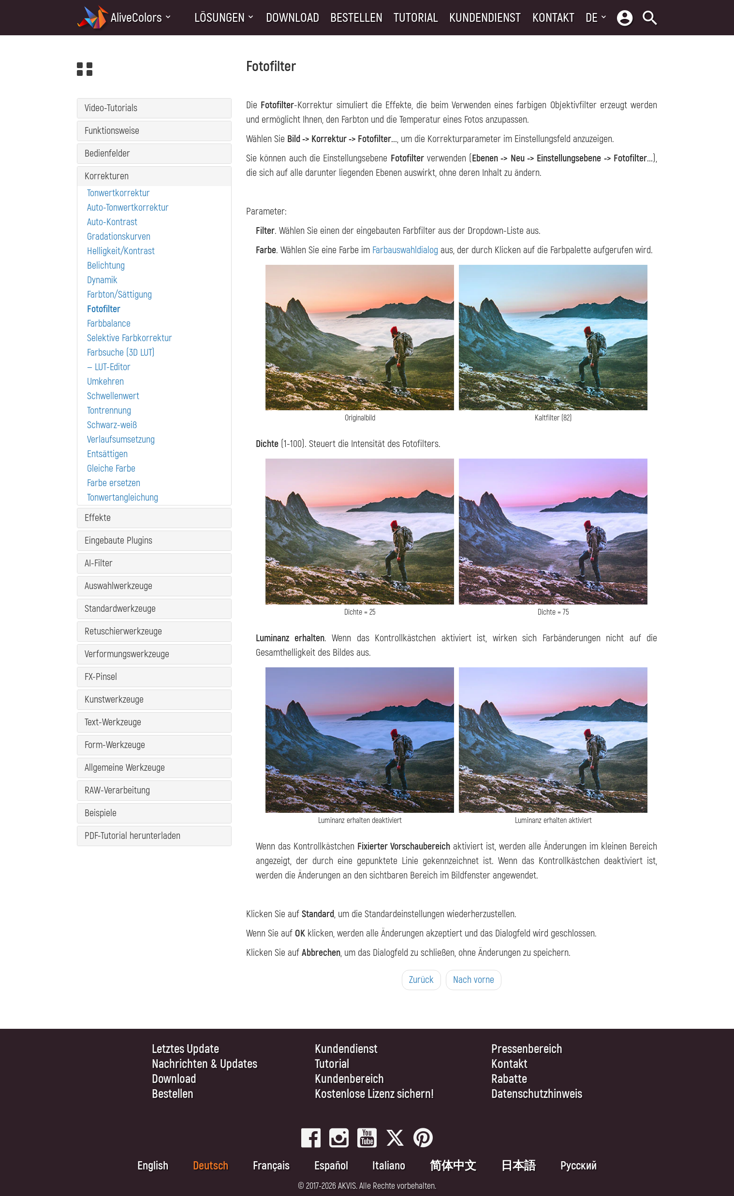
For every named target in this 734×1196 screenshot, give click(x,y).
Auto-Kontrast (112, 222)
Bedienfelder (107, 153)
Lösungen (219, 18)
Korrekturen (107, 176)
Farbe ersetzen (113, 483)
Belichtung (106, 265)
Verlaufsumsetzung (121, 439)
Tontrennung (109, 410)
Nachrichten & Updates (204, 1064)
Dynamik (102, 280)
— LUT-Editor (109, 367)
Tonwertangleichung (122, 497)
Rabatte (509, 1079)
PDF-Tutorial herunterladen (132, 836)
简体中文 (453, 1166)
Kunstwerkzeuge (114, 699)
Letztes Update (185, 1049)
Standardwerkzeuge (120, 609)
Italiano (388, 1166)
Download (292, 18)
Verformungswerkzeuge (127, 654)
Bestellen (356, 18)
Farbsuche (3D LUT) (121, 352)
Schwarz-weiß (112, 425)
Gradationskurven (118, 237)
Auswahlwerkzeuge (118, 586)
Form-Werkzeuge (115, 745)
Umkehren (105, 381)
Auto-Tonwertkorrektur (128, 208)
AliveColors (136, 18)
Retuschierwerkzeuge (123, 631)
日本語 (518, 1166)
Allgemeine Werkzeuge (125, 768)
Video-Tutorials (111, 108)
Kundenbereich (349, 1079)
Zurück (421, 980)
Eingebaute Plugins (118, 540)
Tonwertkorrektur (118, 193)
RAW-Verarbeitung (117, 790)
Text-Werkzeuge (113, 722)
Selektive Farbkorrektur (129, 338)
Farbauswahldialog (405, 250)
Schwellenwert (113, 396)
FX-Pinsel (101, 677)
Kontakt (553, 18)
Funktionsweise (112, 131)
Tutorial (416, 18)
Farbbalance (109, 323)
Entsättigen (107, 454)
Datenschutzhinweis (536, 1094)
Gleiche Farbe (111, 468)
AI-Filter (99, 563)
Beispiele (101, 813)
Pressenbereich (526, 1049)
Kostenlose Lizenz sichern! (374, 1094)
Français (271, 1166)
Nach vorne (473, 980)
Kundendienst (485, 18)
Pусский (578, 1166)
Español (331, 1166)
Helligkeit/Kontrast (121, 251)
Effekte (98, 518)
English (152, 1166)
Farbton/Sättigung (119, 294)
